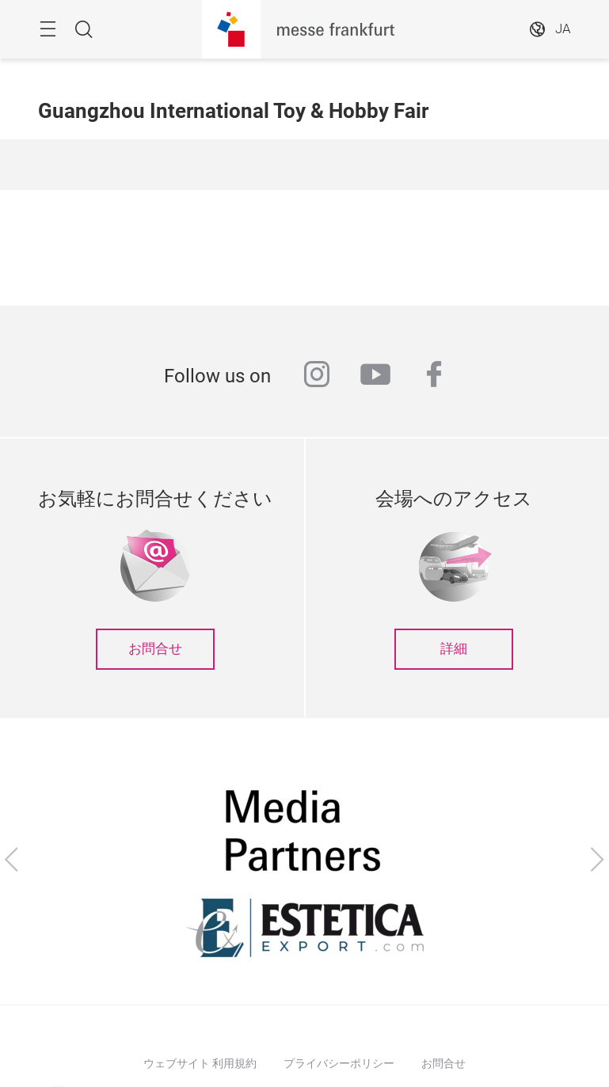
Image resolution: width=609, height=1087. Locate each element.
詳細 (453, 648)
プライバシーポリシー (339, 1063)
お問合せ (155, 648)
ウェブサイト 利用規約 (200, 1063)
